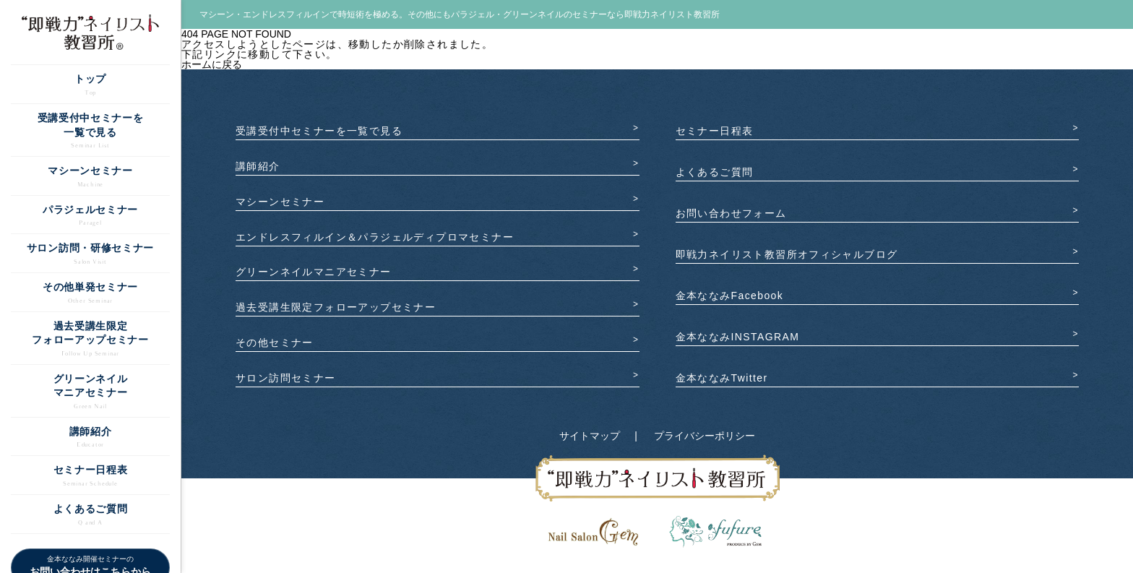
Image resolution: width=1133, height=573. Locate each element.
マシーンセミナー (280, 201)
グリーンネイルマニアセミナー (314, 271)
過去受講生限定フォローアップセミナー (336, 307)
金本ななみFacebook (730, 295)
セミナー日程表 (715, 131)
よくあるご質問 (715, 172)
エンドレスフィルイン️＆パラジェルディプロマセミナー (375, 237)
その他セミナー (275, 342)
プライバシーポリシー (704, 435)
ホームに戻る (211, 64)
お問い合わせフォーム (731, 213)
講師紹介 (258, 166)
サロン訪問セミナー (286, 378)
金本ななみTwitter (722, 378)
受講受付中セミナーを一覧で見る (319, 131)
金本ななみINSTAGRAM (738, 336)
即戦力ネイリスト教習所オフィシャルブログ (787, 254)
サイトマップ (589, 435)
